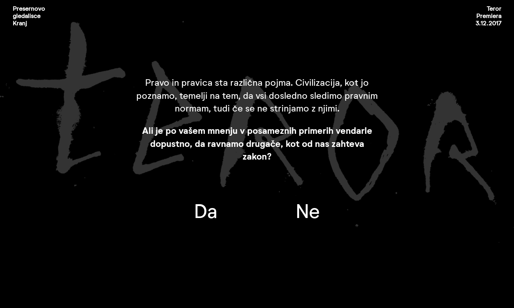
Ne (308, 212)
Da (205, 212)
